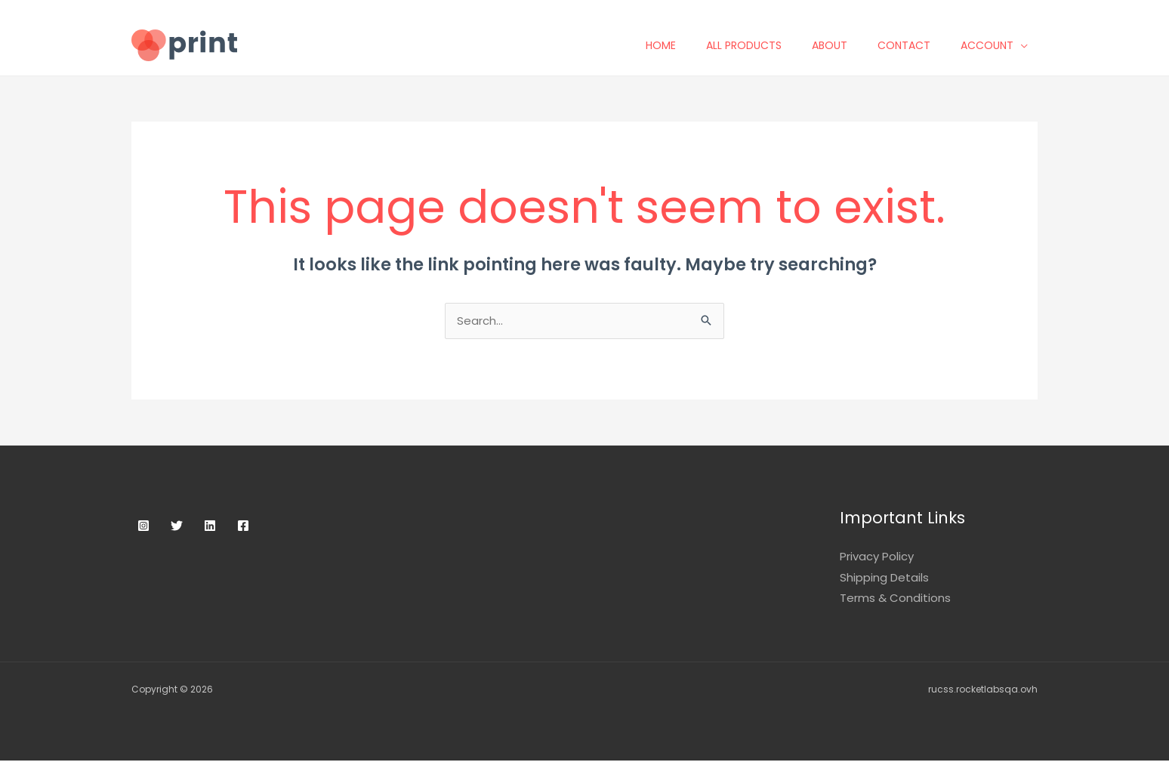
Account (996, 45)
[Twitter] (177, 526)
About (839, 45)
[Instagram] (143, 526)
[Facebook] (243, 526)
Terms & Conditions (895, 599)
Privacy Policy (877, 557)
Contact (913, 45)
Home (670, 45)
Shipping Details (884, 578)
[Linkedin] (210, 526)
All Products (753, 45)
